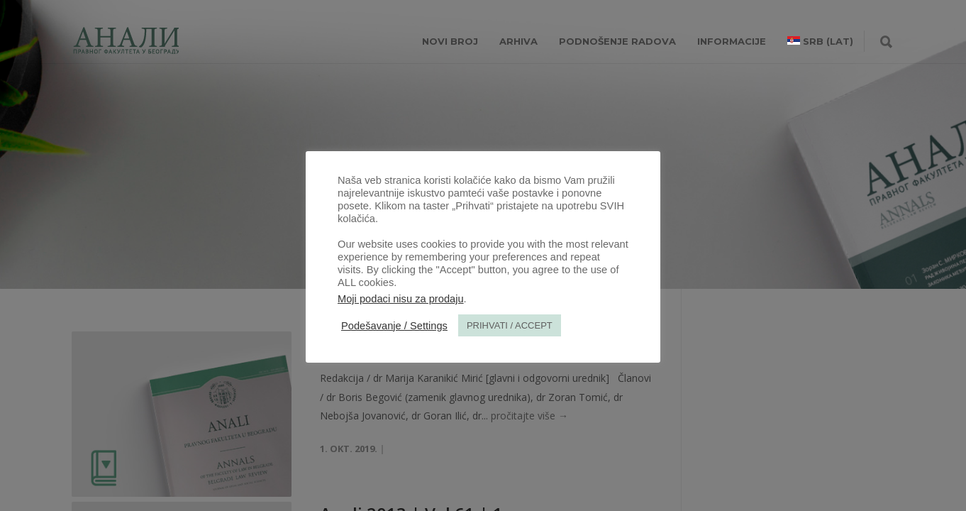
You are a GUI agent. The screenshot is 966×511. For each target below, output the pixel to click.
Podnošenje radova (617, 41)
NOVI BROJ (450, 41)
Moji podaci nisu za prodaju (401, 298)
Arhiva (518, 41)
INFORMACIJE (731, 41)
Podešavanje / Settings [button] (394, 325)
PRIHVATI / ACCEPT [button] (510, 325)
